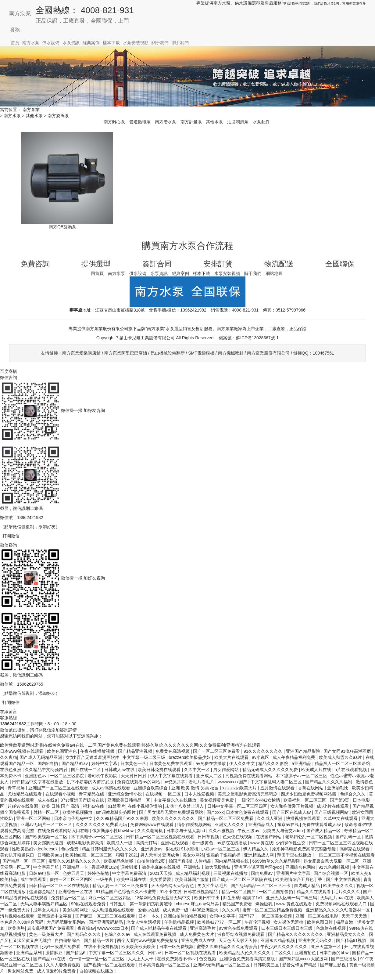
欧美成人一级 (120, 842)
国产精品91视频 (351, 940)
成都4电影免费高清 (86, 842)
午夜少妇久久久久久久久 (284, 946)
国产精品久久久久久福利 (329, 781)
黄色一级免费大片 (46, 934)
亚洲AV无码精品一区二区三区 (222, 964)
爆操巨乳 (264, 903)
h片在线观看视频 (351, 769)
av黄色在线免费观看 (239, 928)
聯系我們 (180, 42)
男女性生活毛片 (213, 885)
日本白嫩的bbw (334, 952)
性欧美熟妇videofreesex (35, 848)
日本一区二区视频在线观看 (191, 952)
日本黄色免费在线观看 (171, 763)
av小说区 (261, 757)
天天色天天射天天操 (238, 940)
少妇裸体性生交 (291, 842)
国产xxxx (215, 812)
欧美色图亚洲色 (62, 751)
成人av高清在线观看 (111, 787)
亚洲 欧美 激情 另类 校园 (195, 787)
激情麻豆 (54, 952)
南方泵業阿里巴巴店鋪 (125, 353)
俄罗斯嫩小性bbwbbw (113, 830)
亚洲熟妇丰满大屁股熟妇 (208, 867)
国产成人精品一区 (324, 830)
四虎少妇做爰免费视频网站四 (309, 794)
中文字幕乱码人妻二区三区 (277, 781)
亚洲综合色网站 (300, 867)
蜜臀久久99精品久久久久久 (74, 861)
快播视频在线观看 (303, 818)
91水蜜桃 (190, 848)
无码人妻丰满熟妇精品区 (44, 903)
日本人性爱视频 (199, 794)
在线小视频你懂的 (145, 806)
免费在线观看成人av (322, 824)
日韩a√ (155, 952)
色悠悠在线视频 (331, 928)
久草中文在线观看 (341, 818)
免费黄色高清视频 (173, 751)
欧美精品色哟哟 (119, 861)
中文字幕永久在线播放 (176, 800)
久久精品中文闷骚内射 (47, 769)
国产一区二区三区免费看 (217, 751)
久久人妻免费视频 (63, 964)
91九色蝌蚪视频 (334, 867)
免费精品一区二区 (68, 897)
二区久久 (283, 952)
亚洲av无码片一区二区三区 (46, 824)
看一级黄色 (203, 842)
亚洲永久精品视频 (278, 940)
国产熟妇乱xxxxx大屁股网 (304, 958)
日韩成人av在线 (120, 769)
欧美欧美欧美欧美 (139, 946)
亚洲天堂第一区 (326, 946)
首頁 (15, 42)
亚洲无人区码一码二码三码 (292, 897)
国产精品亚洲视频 (135, 751)
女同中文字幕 (222, 916)
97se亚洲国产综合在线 (83, 800)
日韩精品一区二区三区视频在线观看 (160, 836)
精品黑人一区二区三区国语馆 (343, 763)
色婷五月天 (74, 873)
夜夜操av (86, 928)
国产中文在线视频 (343, 879)
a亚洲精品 (302, 763)
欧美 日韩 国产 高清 (60, 806)
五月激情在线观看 (278, 787)
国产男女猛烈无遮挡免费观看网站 (171, 812)
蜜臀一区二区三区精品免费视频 (272, 909)
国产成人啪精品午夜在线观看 (159, 928)
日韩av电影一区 (44, 873)
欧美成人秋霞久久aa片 (341, 757)
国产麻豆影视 (333, 964)
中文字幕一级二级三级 (144, 757)
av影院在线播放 (232, 842)
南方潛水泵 (165, 121)
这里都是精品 (42, 891)
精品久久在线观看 (314, 891)
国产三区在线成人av (292, 812)
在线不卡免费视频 (101, 946)
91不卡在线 (170, 891)
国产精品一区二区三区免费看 (226, 818)
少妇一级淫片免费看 (61, 946)
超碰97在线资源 (23, 806)
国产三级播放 (344, 958)
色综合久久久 (353, 794)
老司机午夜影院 (103, 775)
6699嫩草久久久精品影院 (276, 861)
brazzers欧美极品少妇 (190, 757)
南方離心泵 (114, 121)
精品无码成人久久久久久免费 (270, 769)
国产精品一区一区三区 (24, 861)
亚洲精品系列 (29, 952)
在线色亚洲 (11, 769)
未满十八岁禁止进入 (185, 806)
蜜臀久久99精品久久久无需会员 (227, 946)
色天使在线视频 (238, 836)
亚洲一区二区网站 (34, 818)
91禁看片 (117, 806)
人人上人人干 (141, 958)
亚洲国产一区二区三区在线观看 (58, 787)
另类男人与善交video (283, 830)
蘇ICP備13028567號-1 (257, 337)
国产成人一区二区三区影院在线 (242, 879)
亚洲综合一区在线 (76, 891)
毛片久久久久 (347, 891)
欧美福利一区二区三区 (305, 800)
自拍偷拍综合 (68, 940)
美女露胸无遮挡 (48, 842)
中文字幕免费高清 (130, 873)
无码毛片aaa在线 (337, 897)
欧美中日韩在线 (132, 879)
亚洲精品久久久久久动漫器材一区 (338, 909)
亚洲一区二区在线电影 (317, 916)
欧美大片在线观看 (232, 757)
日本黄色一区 (133, 763)
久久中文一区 (197, 769)
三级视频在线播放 (231, 873)
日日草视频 (209, 836)
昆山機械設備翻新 (168, 353)
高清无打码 (147, 842)
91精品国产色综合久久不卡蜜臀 (126, 891)
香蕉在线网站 (311, 787)
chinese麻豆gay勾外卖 (198, 903)
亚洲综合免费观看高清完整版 (248, 958)
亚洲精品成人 (261, 824)
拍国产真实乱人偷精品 (190, 861)
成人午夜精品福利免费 (294, 757)
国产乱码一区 (348, 836)
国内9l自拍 (48, 763)
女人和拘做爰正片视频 (292, 806)
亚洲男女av (152, 848)
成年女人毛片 (46, 909)
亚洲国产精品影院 (303, 751)
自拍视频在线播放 (97, 971)
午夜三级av (249, 830)
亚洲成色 (171, 855)
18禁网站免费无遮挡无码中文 (163, 897)
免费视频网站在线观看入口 (342, 903)
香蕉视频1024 (104, 867)
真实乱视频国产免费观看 (51, 928)
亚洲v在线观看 (175, 842)
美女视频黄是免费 (217, 800)
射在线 (172, 848)
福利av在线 (94, 806)
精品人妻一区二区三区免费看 (120, 885)
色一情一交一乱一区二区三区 (97, 958)
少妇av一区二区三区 (221, 848)
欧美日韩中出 (207, 897)
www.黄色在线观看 (294, 903)
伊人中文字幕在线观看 (172, 775)
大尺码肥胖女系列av (67, 922)
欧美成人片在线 (316, 769)
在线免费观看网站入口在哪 (64, 830)
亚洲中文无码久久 (316, 940)
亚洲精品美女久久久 (346, 934)
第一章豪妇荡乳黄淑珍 (151, 903)
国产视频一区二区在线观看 (110, 964)
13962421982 (193, 310)
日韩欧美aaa (50, 855)
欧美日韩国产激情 (192, 879)
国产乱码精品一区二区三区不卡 (261, 885)
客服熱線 (8, 717)
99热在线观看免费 (89, 903)
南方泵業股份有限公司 (268, 353)
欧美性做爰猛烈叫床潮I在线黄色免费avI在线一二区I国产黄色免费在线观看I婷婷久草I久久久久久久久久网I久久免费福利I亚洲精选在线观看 (130, 745)
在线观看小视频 (61, 794)
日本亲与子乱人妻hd (186, 830)
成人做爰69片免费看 (57, 971)
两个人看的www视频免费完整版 (148, 940)
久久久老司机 (150, 830)
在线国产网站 (269, 836)
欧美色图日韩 (320, 922)
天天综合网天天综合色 (173, 885)
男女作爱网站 (226, 769)
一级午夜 (105, 879)
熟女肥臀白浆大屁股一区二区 (332, 861)
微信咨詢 (8, 377)
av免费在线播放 (211, 763)
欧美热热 (16, 928)
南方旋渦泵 (58, 115)
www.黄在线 (261, 842)
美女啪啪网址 (75, 909)
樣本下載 (111, 42)
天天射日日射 (134, 775)
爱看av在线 (149, 909)
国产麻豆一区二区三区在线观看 (105, 916)
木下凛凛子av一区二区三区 (302, 775)
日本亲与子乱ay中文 (74, 818)
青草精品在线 (92, 794)
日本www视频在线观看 (22, 751)
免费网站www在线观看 (152, 824)
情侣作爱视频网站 (194, 824)
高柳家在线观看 (355, 848)
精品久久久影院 (273, 763)
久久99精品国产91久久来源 (122, 818)
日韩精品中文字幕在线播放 (38, 781)
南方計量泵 (191, 121)
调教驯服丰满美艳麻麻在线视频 (150, 867)
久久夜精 (8, 757)
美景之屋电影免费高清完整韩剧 (248, 794)
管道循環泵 (140, 121)
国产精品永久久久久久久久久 (296, 934)
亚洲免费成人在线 (198, 940)
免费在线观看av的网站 (139, 781)
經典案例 (91, 42)
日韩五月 (118, 903)
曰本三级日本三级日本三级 (287, 928)
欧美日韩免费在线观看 (160, 769)
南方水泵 (30, 42)
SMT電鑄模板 (201, 353)
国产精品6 (76, 952)
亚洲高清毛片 (203, 928)
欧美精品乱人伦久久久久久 (245, 952)
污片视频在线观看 (17, 916)
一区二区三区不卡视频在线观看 (345, 855)
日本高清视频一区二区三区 (164, 964)
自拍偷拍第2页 (151, 861)
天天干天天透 (354, 916)
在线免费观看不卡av (177, 958)
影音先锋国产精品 (300, 964)
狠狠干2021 (127, 855)
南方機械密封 (231, 353)
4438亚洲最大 (206, 909)
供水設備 (50, 42)
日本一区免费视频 (177, 946)
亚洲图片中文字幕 (294, 873)
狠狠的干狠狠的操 (224, 855)
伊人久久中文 (242, 763)
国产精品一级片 (99, 940)
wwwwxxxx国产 (233, 781)
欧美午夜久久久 (338, 885)
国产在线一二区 (86, 769)
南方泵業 (20, 13)
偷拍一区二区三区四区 (72, 879)
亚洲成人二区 (209, 775)
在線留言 (8, 711)
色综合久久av (117, 934)
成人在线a (48, 800)
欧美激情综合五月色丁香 (299, 879)
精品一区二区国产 (239, 891)
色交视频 (208, 958)
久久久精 (231, 909)
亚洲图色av (36, 775)
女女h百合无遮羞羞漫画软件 (93, 757)
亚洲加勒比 (338, 787)
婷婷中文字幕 (104, 763)
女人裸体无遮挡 (289, 922)
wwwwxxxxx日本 (113, 928)
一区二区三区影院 (67, 775)
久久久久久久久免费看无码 (102, 824)
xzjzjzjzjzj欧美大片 (240, 787)
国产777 (247, 916)
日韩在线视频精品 (201, 891)
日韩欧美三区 (266, 964)
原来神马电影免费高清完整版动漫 (304, 848)
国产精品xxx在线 (49, 958)
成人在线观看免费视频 (155, 934)
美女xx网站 (193, 855)
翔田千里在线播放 (294, 855)
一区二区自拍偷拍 (276, 891)
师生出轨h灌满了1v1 (243, 897)
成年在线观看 (33, 879)
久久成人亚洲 (270, 818)
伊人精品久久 (256, 848)
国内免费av (262, 873)
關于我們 (160, 42)
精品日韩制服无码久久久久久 (110, 848)
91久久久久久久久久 (264, 751)
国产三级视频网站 (332, 812)
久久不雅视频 (222, 830)
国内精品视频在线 (232, 861)
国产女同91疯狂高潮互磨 (347, 751)
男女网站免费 (21, 971)
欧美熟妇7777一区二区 (219, 922)
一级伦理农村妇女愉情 (259, 800)
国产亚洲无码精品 (106, 922)
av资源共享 (174, 781)
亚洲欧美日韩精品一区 (129, 800)
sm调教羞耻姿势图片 (116, 812)
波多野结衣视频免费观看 (241, 934)
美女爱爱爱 (161, 879)
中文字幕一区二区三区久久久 (117, 952)
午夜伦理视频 (258, 922)
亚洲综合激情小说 (125, 794)
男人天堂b (150, 855)
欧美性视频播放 (78, 812)
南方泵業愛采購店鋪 (81, 353)
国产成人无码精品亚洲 (41, 757)
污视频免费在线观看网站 (249, 775)
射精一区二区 (46, 812)
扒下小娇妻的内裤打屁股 (91, 781)
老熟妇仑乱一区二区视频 (309, 836)
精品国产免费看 (237, 903)
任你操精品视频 (179, 922)
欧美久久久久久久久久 (174, 818)
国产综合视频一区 (331, 873)
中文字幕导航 (46, 867)
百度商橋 (8, 371)
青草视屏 (17, 787)
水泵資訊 (71, 42)
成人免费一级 (176, 909)
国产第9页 (340, 800)
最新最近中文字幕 (55, 916)
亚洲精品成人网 (259, 855)
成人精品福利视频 (193, 873)
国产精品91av (75, 763)
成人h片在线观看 (333, 806)
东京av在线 (288, 824)
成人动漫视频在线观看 (113, 909)
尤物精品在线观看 (25, 794)
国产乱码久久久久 (84, 934)
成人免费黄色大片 (197, 934)
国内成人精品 (307, 885)
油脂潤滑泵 (237, 121)
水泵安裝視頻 (135, 42)
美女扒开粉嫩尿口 (17, 855)
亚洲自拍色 (306, 952)
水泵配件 (261, 121)
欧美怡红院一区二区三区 (89, 855)
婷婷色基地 (99, 873)
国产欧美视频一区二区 (47, 836)
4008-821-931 (245, 310)
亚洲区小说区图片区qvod (258, 867)
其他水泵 (34, 115)
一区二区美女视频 (275, 916)
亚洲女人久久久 (230, 824)
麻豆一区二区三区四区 (110, 897)
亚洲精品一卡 (75, 867)
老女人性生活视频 (144, 922)
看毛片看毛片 (202, 781)
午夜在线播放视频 (98, 751)
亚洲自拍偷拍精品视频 (185, 916)
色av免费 (70, 848)
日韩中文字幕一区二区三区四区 (237, 806)
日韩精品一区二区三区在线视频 (59, 885)
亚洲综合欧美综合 (151, 787)
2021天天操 (161, 873)
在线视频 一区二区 (163, 794)
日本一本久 (149, 916)
